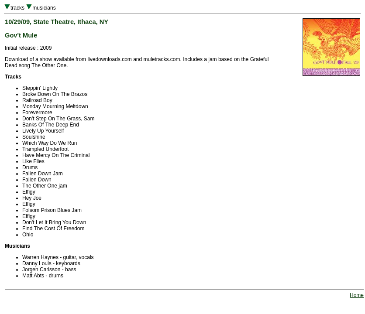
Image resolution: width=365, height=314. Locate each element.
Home (357, 295)
